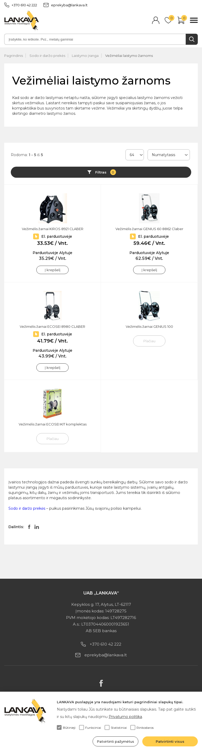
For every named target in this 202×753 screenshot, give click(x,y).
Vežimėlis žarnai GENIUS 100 (149, 326)
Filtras (105, 172)
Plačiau (149, 341)
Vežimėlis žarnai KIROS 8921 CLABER (52, 229)
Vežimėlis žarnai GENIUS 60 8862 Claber (149, 229)
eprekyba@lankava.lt (65, 5)
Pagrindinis (13, 55)
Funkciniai (90, 727)
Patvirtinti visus (170, 741)
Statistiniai (116, 727)
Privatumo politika (125, 716)
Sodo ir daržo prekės (47, 55)
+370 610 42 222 (20, 5)
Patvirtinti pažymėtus (115, 741)
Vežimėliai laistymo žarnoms (129, 55)
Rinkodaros (142, 727)
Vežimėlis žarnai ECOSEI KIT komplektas (53, 424)
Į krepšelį (52, 270)
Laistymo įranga (85, 55)
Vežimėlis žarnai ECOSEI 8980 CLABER (52, 326)
